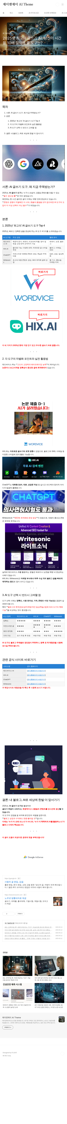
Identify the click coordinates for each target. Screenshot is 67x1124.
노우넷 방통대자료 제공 (15, 898)
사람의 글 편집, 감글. (14, 882)
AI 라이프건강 (34, 13)
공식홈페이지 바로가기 (36, 671)
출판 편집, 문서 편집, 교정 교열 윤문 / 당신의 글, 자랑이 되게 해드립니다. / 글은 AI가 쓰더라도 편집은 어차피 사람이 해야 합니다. (33, 886)
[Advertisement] (33, 385)
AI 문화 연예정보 (50, 13)
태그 (11, 13)
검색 (57, 4)
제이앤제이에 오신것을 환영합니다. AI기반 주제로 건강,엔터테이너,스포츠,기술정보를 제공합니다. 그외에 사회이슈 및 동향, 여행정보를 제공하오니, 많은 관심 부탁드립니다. (28, 1022)
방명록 (20, 13)
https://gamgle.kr (11, 878)
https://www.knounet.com (13, 895)
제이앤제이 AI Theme (18, 4)
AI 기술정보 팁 (9, 923)
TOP (62, 1053)
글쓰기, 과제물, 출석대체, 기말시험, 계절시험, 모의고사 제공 (26, 902)
